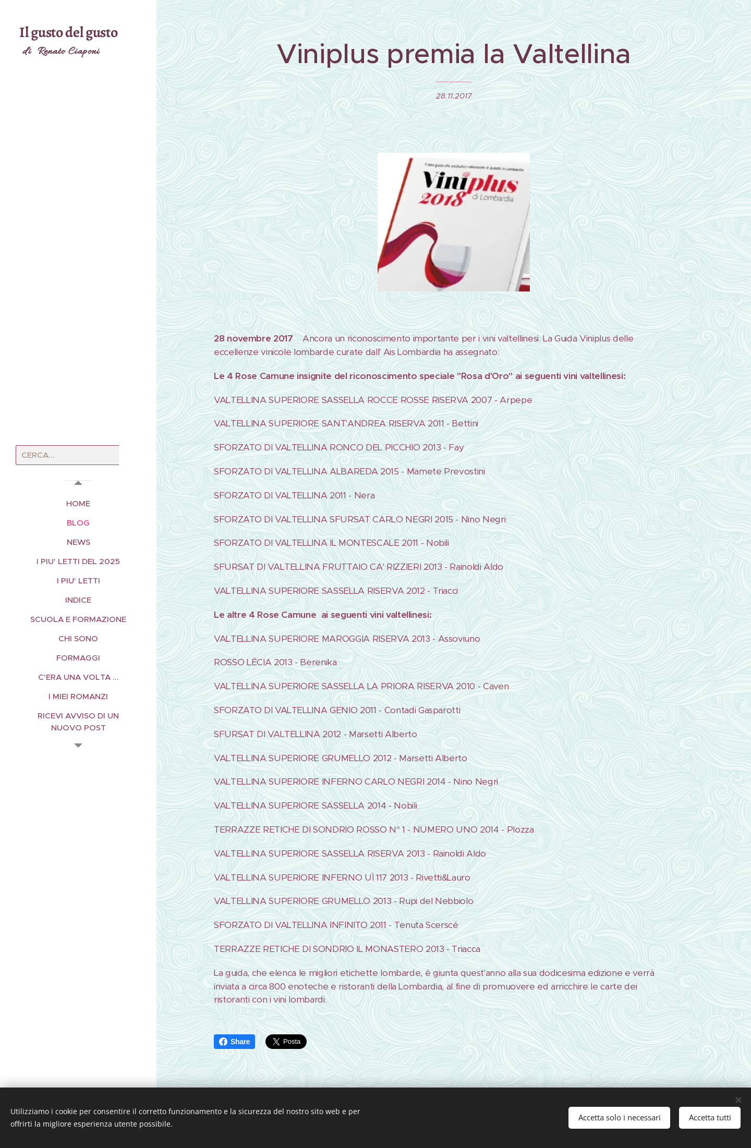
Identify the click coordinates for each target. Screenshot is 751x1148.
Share (234, 1041)
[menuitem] (78, 503)
